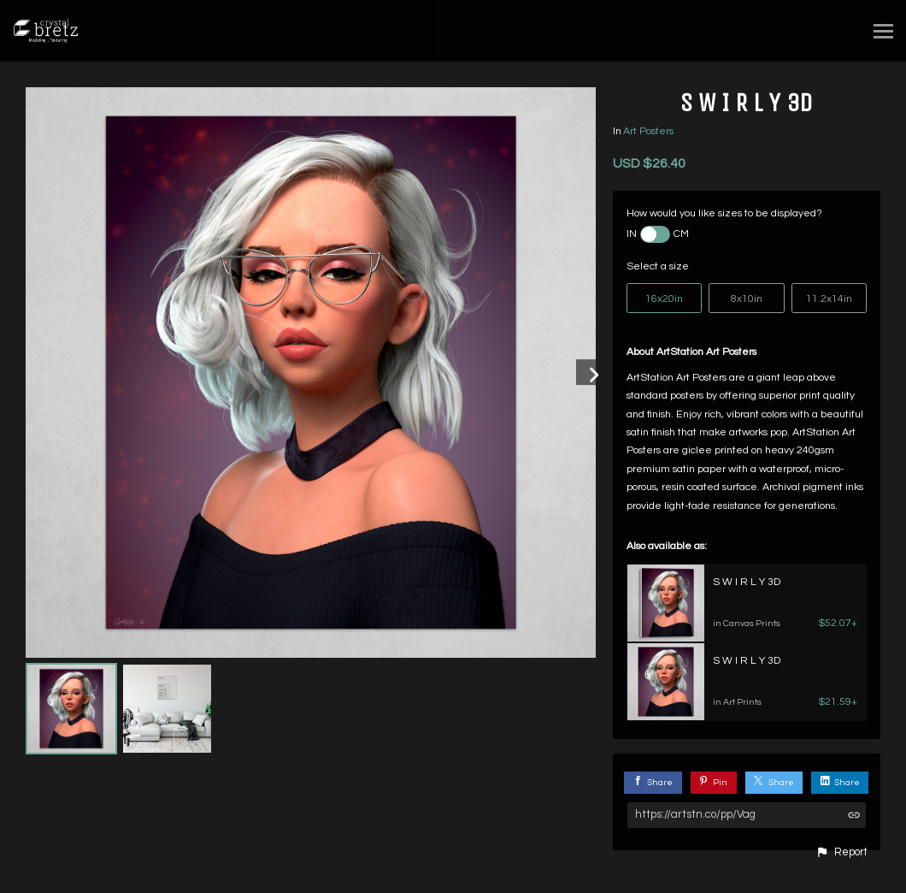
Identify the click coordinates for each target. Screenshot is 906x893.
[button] (841, 853)
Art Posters (648, 131)
